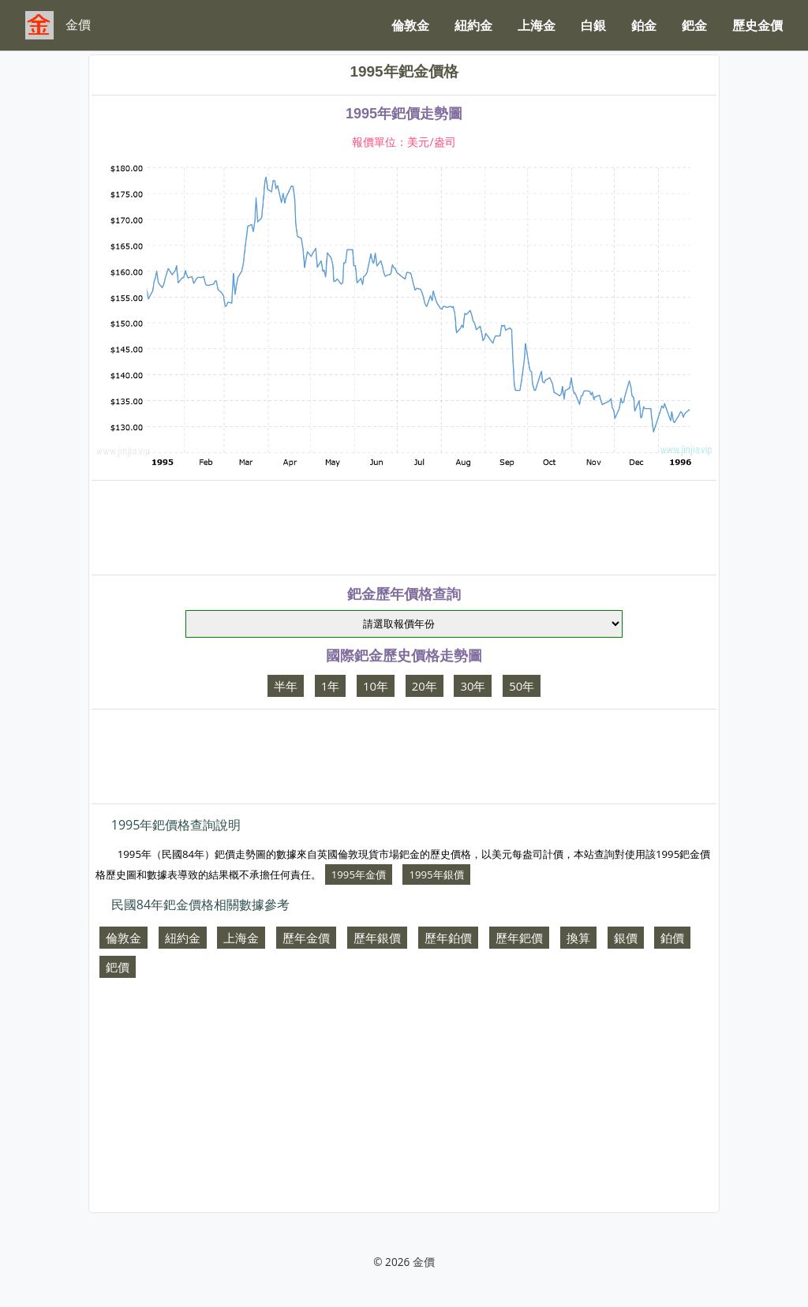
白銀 (593, 25)
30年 (472, 686)
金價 (424, 1261)
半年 (285, 686)
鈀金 (694, 25)
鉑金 (643, 25)
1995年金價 (358, 874)
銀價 (626, 938)
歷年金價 (306, 938)
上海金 (537, 25)
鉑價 (672, 938)
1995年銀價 (436, 874)
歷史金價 (757, 25)
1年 (330, 686)
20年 (424, 686)
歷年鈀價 (519, 938)
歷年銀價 (377, 938)
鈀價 (117, 967)
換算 (578, 938)
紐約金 (473, 25)
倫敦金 (410, 25)
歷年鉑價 (448, 938)
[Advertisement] (404, 528)
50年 (521, 686)
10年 (375, 686)
